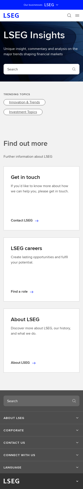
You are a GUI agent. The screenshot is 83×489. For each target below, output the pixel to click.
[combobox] (36, 69)
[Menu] (77, 15)
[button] (41, 418)
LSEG (51, 5)
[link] (24, 102)
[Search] (69, 15)
